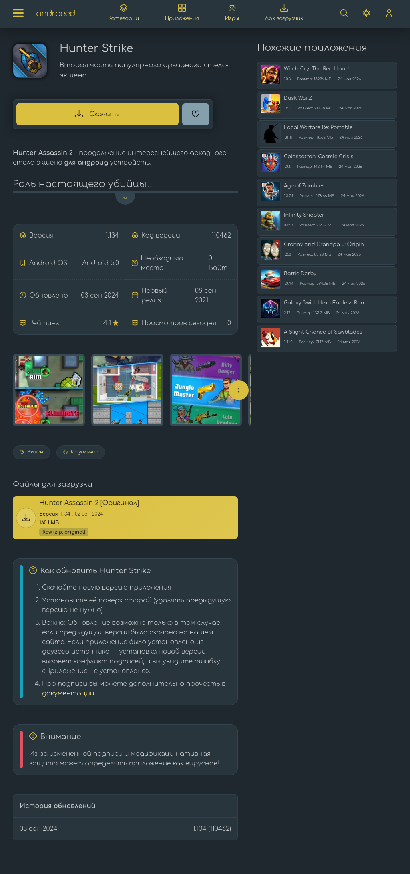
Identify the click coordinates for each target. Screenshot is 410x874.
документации (68, 693)
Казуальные (80, 452)
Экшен (31, 452)
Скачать (97, 114)
